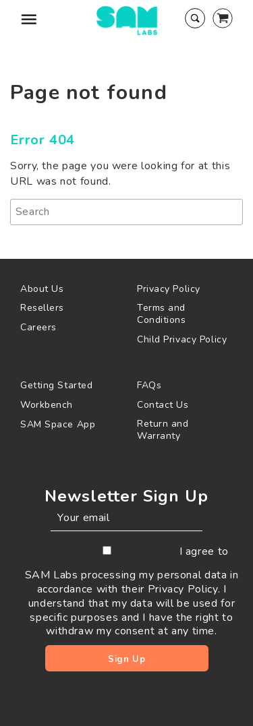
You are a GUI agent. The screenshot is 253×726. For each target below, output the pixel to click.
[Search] (126, 212)
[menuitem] (68, 289)
